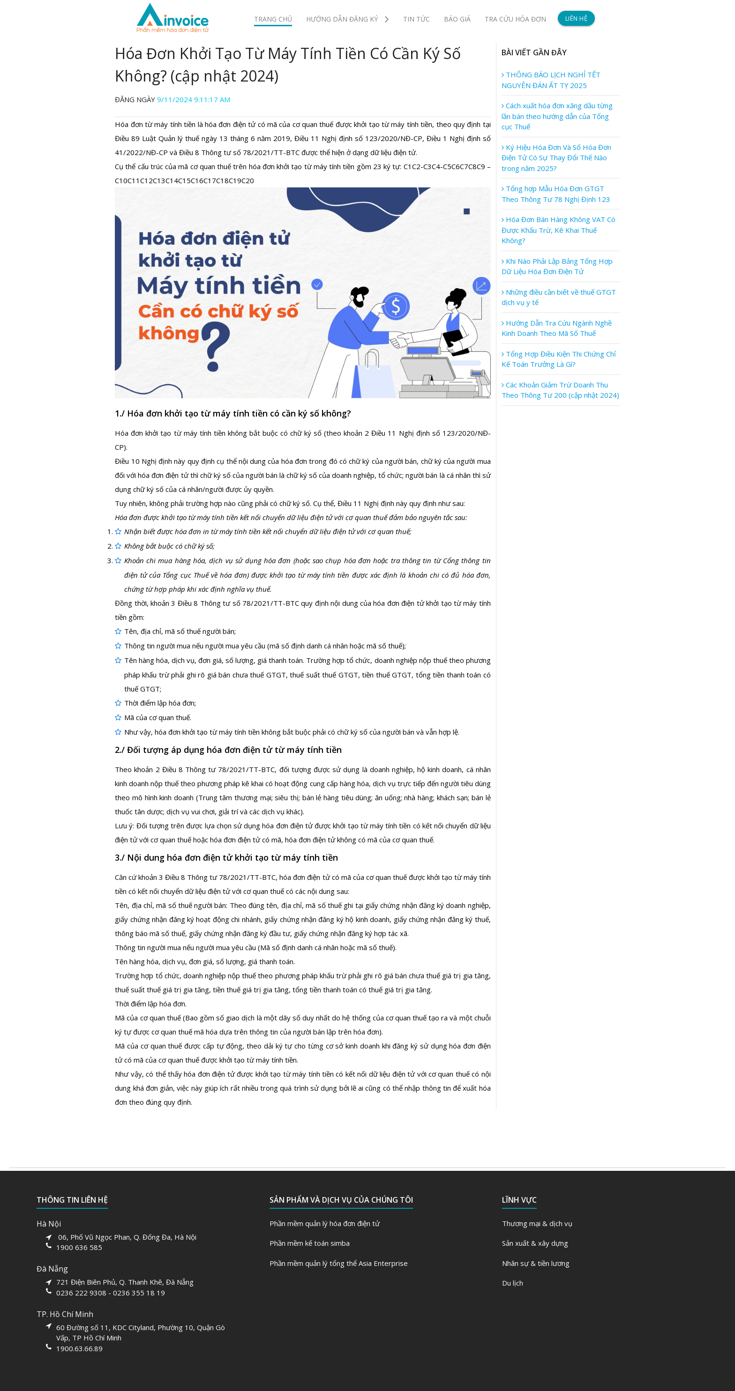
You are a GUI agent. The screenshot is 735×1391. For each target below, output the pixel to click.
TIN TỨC (416, 19)
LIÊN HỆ (576, 18)
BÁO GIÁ (457, 19)
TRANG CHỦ (273, 19)
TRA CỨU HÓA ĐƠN (515, 19)
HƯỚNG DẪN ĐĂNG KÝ (347, 19)
